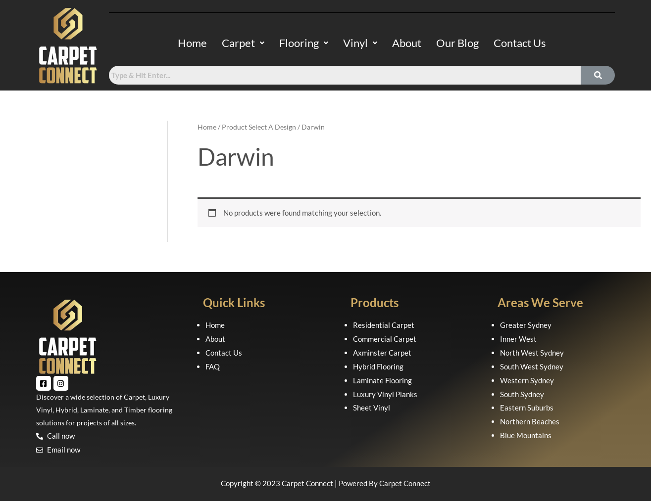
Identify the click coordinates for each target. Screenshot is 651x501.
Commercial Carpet (384, 338)
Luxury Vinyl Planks (385, 394)
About (406, 42)
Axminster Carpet (382, 352)
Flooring (303, 42)
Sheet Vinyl (371, 407)
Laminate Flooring (382, 380)
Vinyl (360, 42)
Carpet (243, 42)
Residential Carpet (383, 324)
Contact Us (520, 42)
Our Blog (457, 42)
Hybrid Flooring (378, 366)
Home (192, 42)
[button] (243, 43)
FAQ (212, 366)
